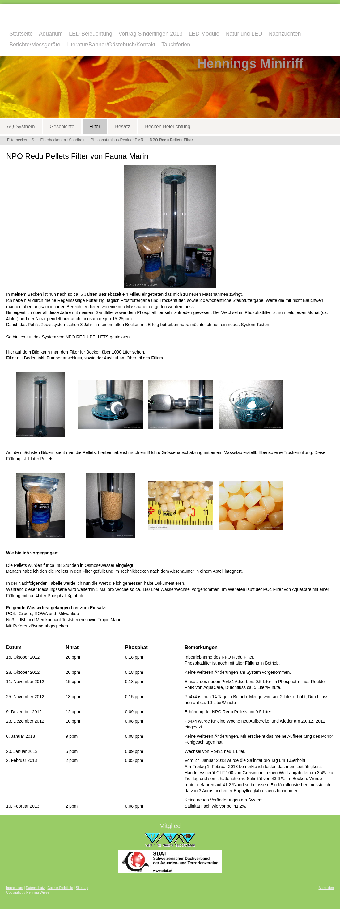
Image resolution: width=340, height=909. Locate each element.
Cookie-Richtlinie (60, 888)
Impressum (14, 888)
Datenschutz (35, 888)
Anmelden (326, 888)
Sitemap (82, 888)
